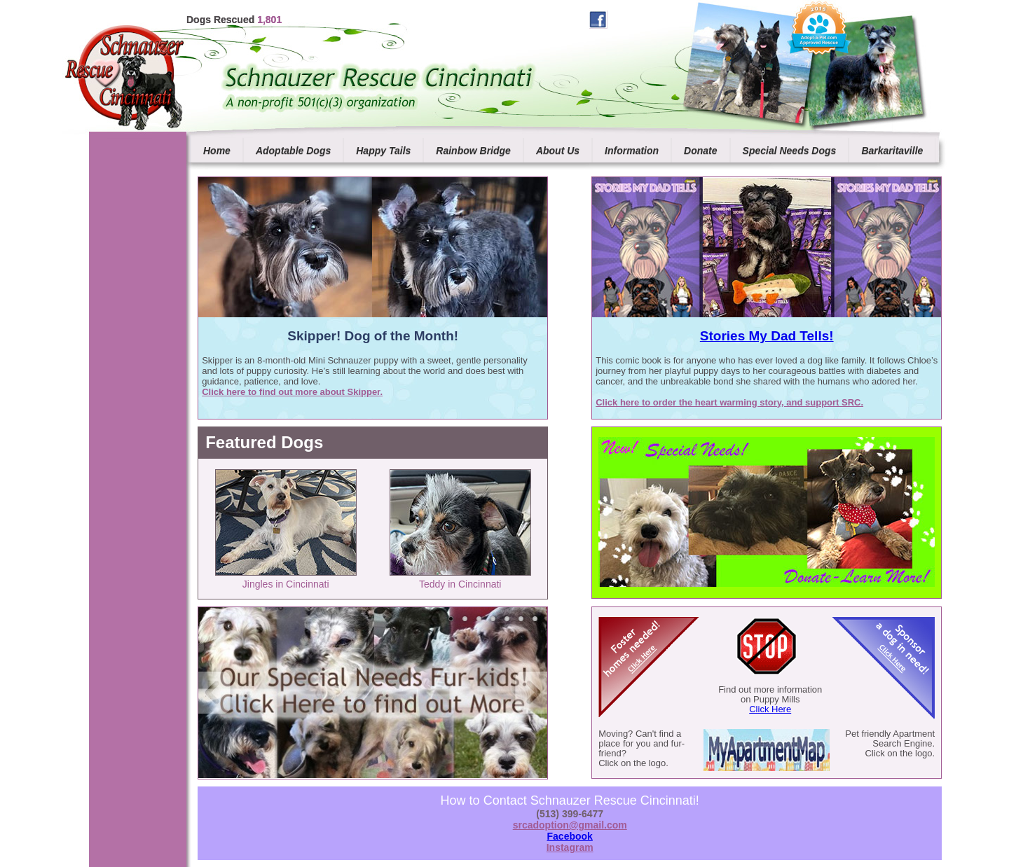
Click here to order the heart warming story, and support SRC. (729, 402)
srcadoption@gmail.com (570, 825)
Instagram (570, 847)
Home (217, 150)
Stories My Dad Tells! (767, 335)
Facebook (570, 836)
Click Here (770, 709)
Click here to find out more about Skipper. (292, 392)
